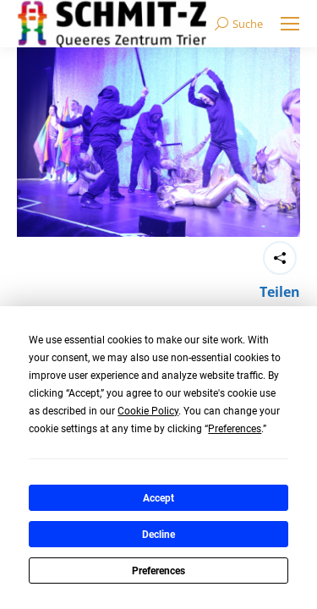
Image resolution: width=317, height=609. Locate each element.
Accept (158, 498)
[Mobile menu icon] (290, 24)
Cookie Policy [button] (148, 411)
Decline (158, 534)
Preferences (158, 571)
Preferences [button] (234, 429)
